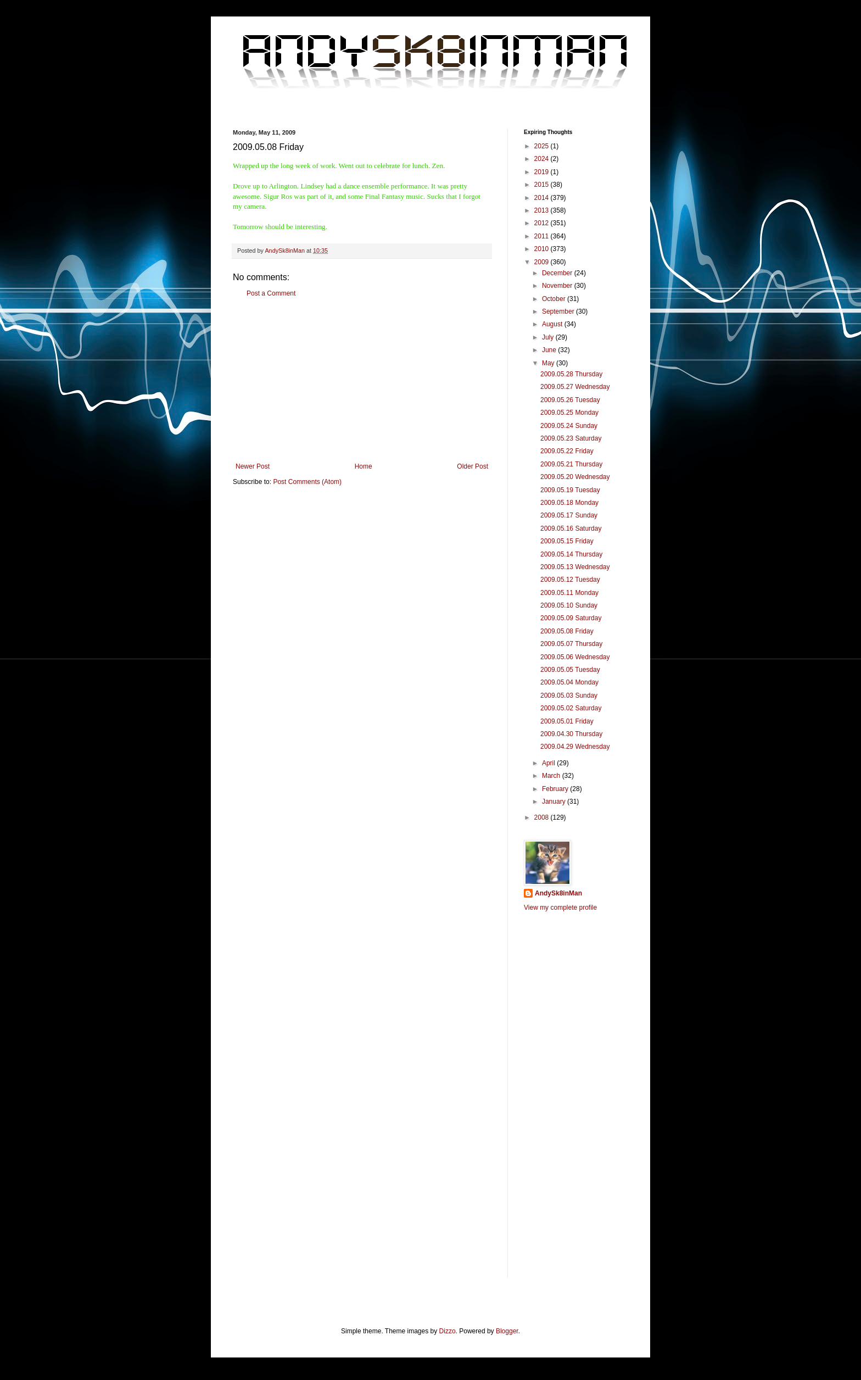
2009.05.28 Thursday (571, 374)
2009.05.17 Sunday (568, 515)
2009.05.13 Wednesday (575, 567)
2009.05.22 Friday (567, 451)
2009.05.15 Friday (567, 541)
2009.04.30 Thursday (571, 734)
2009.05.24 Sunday (568, 426)
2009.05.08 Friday (567, 631)
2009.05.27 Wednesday (575, 387)
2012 (542, 223)
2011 (542, 236)
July (549, 337)
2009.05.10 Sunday (568, 605)
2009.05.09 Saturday (570, 618)
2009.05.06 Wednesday (575, 657)
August (553, 324)
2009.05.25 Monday (569, 412)
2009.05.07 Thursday (571, 644)
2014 (542, 198)
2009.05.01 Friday (567, 721)
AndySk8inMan (558, 893)
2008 (542, 817)
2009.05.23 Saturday (570, 438)
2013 (542, 210)
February (556, 789)
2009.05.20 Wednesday (575, 477)
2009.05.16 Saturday (570, 528)
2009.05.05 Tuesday (570, 670)
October (554, 299)
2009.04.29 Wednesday (575, 746)
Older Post (472, 466)
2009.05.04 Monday (569, 682)
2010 (542, 249)
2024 (542, 159)
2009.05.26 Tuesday (570, 400)
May (549, 363)
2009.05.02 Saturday (570, 708)
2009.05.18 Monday (569, 503)
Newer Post (253, 466)
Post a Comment (271, 293)
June (550, 350)
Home (363, 466)
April (549, 763)
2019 (542, 172)
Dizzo (447, 1331)
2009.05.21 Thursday (571, 464)
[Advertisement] (361, 380)
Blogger (507, 1331)
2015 (542, 184)
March (552, 776)
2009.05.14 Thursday (571, 554)
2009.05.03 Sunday (568, 695)
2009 (542, 262)
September (559, 311)
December (558, 273)
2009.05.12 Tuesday (570, 579)
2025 (542, 146)
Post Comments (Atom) (307, 482)
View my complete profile (560, 907)
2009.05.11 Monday (569, 593)
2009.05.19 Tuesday (570, 490)
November (558, 286)
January (554, 801)
